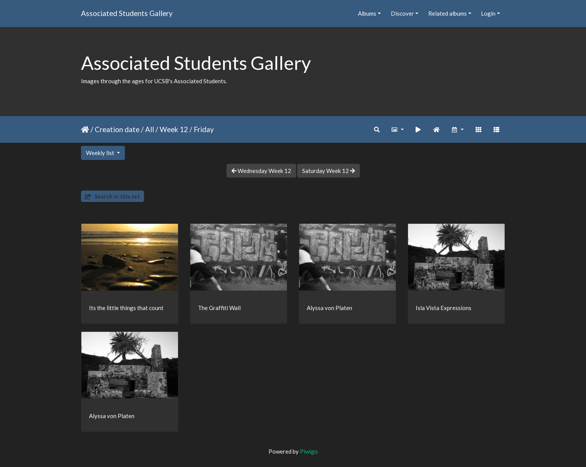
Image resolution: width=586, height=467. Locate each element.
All (149, 129)
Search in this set (112, 196)
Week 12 (174, 129)
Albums (367, 13)
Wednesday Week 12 (261, 170)
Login (488, 13)
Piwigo (309, 451)
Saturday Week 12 (328, 170)
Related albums (447, 13)
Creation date (117, 129)
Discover (402, 13)
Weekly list (100, 152)
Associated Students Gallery (127, 13)
